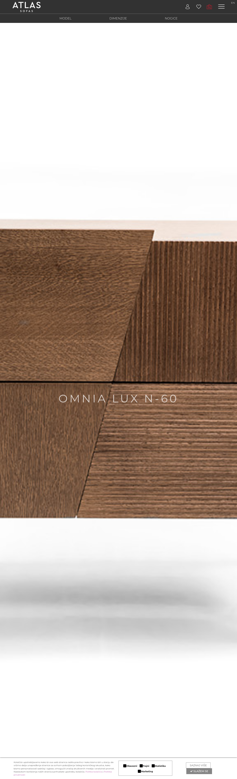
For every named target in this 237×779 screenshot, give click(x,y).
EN (233, 2)
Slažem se (199, 771)
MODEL (65, 18)
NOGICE (171, 18)
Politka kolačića (94, 771)
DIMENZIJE (118, 18)
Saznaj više (198, 765)
